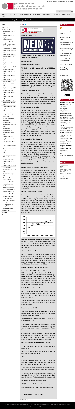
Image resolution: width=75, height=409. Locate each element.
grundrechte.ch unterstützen (30, 20)
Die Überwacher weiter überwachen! (9, 45)
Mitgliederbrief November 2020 (9, 63)
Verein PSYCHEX (64, 157)
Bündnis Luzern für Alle (66, 115)
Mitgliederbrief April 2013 (9, 165)
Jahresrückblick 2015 (8, 122)
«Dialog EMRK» (18, 14)
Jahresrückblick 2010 (8, 191)
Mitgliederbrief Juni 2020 (9, 67)
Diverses (4, 215)
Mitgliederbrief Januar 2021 (8, 59)
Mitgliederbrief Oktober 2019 (9, 76)
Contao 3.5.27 (33, 404)
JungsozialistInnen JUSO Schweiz (66, 136)
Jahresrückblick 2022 (8, 35)
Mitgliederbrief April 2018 (9, 88)
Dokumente (27, 14)
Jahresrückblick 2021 (8, 42)
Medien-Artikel (6, 210)
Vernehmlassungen (67, 14)
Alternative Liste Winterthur (67, 102)
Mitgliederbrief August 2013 (8, 162)
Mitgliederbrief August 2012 (8, 174)
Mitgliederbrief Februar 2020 (9, 72)
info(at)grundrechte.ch (65, 176)
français (49, 1)
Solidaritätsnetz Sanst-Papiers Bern (66, 149)
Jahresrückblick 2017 (8, 90)
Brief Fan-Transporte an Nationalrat (9, 156)
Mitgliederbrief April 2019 (9, 79)
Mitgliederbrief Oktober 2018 (9, 84)
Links (3, 16)
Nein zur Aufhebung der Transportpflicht (9, 178)
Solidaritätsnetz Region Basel (66, 146)
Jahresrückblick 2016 (8, 100)
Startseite (4, 14)
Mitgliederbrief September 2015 (7, 129)
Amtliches (4, 212)
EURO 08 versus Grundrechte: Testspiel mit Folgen (9, 200)
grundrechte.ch (6, 29)
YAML (18, 404)
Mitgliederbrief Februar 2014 (9, 152)
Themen (10, 14)
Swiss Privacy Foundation (66, 155)
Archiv (4, 20)
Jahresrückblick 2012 (8, 167)
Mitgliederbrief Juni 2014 (9, 139)
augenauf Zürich (64, 110)
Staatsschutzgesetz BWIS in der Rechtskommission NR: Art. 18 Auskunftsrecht (9, 186)
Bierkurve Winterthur (65, 113)
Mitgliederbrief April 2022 (9, 48)
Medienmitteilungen (47, 14)
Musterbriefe (57, 14)
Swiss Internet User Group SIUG (67, 152)
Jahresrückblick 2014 (8, 136)
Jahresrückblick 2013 (8, 159)
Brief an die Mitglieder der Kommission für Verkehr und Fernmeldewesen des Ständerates (8, 116)
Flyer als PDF (24, 399)
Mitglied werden (62, 1)
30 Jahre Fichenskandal (66, 64)
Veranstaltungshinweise (14, 20)
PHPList (58, 404)
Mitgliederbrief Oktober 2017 (9, 93)
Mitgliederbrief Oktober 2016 (9, 103)
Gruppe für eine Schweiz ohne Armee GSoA (66, 127)
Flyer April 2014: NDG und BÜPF (9, 142)
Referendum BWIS (65, 143)
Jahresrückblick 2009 (8, 194)
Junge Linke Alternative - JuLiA (66, 132)
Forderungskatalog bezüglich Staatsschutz (9, 205)
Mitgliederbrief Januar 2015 (8, 133)
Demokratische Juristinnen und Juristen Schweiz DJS (67, 118)
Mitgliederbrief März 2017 (8, 97)
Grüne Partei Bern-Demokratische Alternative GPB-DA (67, 124)
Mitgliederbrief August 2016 (8, 109)
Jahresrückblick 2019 (8, 69)
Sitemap (70, 1)
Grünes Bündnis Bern (65, 120)
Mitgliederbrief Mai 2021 (9, 54)
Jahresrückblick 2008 (8, 196)
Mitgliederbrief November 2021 (9, 51)
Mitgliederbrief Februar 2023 (9, 32)
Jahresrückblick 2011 (8, 182)
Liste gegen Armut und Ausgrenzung (66, 139)
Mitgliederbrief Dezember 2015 (9, 125)
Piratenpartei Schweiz (65, 141)
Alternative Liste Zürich (66, 104)
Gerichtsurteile (36, 14)
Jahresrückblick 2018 (8, 81)
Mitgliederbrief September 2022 (7, 38)
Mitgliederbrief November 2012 (9, 170)
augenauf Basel (64, 106)
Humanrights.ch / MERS (66, 130)
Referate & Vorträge (7, 208)
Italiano (55, 1)
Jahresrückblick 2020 (8, 56)
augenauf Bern (64, 108)
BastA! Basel (63, 112)
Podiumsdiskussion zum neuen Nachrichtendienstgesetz (9, 147)
